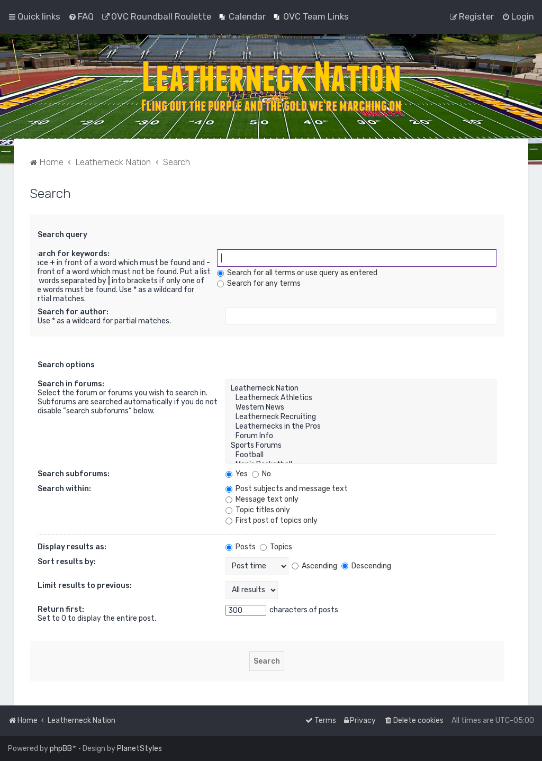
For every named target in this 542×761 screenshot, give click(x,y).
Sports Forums (361, 445)
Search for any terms (259, 283)
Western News (361, 407)
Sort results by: (67, 561)
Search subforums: (74, 473)
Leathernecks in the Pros (361, 426)
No (261, 473)
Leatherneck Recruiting (361, 417)
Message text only (262, 499)
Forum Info (361, 436)
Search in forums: (71, 383)
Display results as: (72, 546)
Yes (236, 473)
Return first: (61, 609)
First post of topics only (271, 520)
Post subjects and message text (286, 488)
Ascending (314, 565)
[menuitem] (81, 16)
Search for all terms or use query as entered (297, 272)
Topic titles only (257, 509)
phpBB (61, 748)
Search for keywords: (69, 253)
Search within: (64, 488)
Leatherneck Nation (361, 388)
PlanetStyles (139, 748)
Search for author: (73, 311)
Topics (276, 546)
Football (361, 455)
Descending (366, 565)
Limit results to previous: (85, 585)
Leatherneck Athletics (361, 398)
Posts (240, 546)
